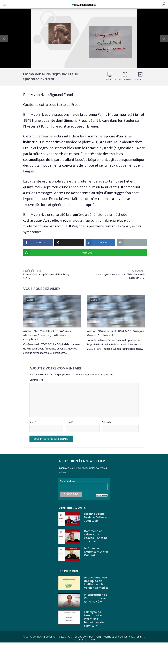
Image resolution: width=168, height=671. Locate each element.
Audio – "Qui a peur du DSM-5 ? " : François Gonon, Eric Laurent (115, 335)
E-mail (69, 425)
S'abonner (140, 76)
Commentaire (36, 382)
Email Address (67, 484)
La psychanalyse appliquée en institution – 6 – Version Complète (96, 586)
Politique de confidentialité (84, 640)
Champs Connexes (33, 640)
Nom (32, 425)
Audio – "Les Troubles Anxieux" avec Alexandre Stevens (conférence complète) (47, 337)
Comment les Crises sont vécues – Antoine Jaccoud (96, 539)
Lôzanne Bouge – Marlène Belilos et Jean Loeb (96, 520)
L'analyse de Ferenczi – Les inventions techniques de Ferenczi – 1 (94, 622)
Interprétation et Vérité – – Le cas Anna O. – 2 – (95, 601)
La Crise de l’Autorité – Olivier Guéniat (96, 555)
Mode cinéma (125, 76)
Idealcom (89, 643)
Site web (106, 425)
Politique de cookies (115, 640)
